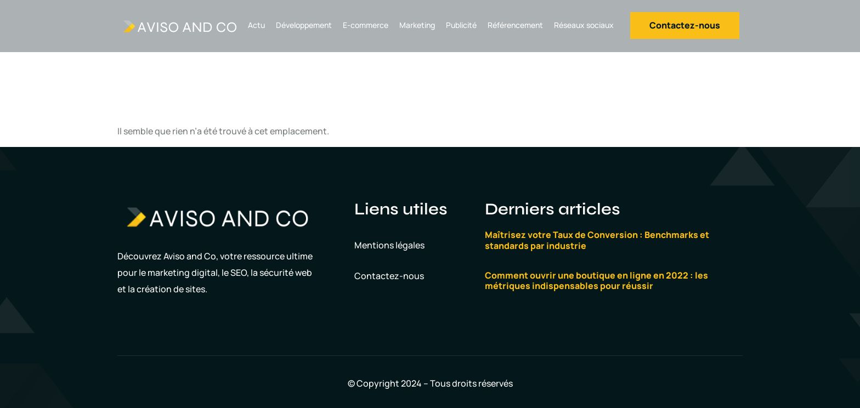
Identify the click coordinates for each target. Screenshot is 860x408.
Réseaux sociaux (584, 25)
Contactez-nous (389, 276)
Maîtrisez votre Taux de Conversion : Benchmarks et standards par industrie (597, 240)
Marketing (417, 25)
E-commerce (365, 25)
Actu (256, 25)
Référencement (515, 25)
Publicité (461, 25)
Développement (304, 25)
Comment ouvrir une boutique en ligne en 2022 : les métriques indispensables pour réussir (596, 280)
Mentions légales (389, 245)
